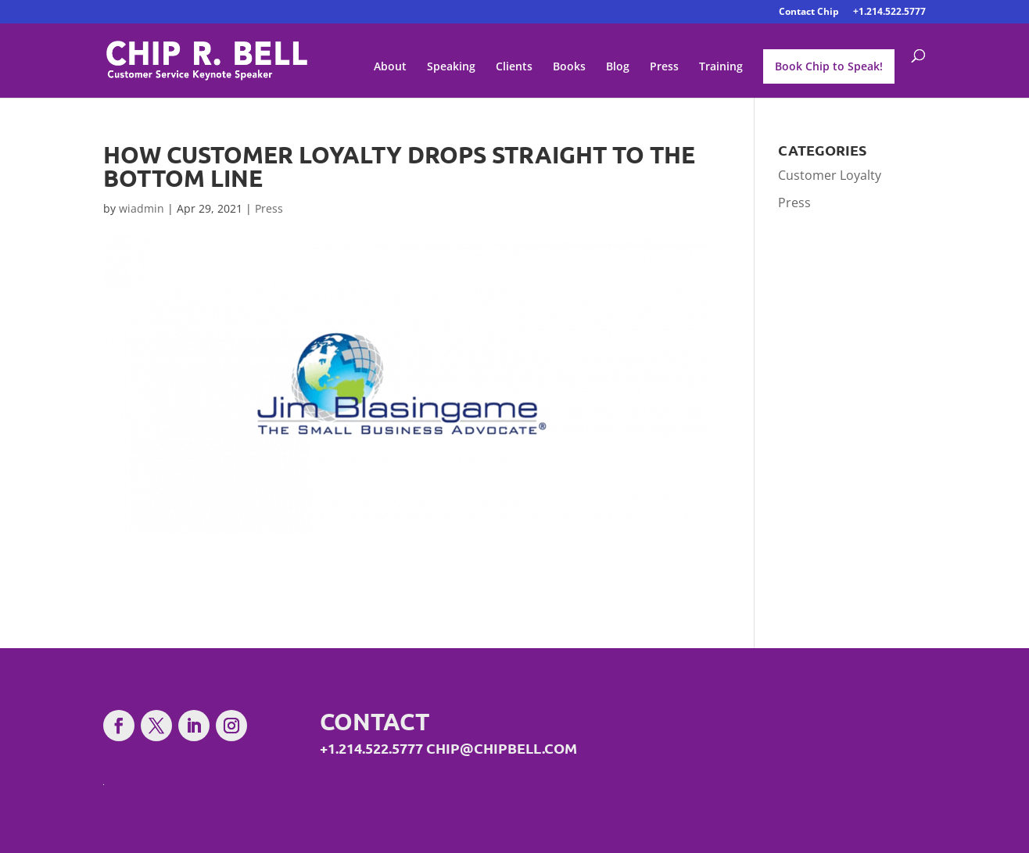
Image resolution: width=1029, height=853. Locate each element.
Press (664, 67)
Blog (617, 67)
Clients (514, 67)
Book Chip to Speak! (829, 66)
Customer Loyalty (829, 175)
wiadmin (141, 208)
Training (721, 67)
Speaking (451, 67)
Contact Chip (809, 12)
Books (569, 67)
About (390, 67)
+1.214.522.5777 (889, 12)
